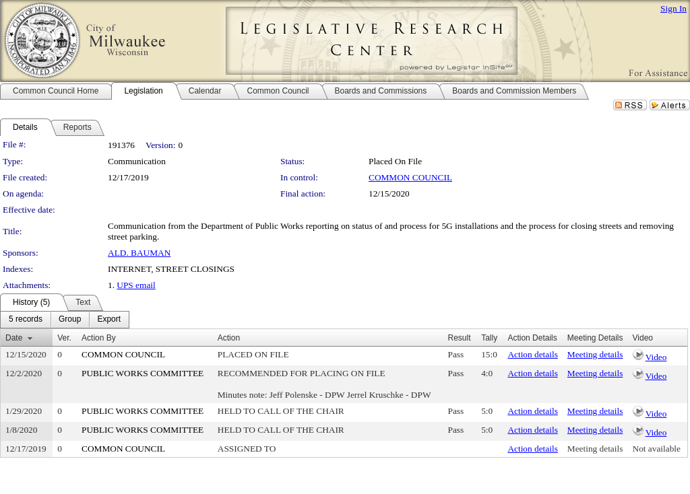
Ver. (64, 338)
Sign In (673, 8)
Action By (99, 338)
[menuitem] (26, 320)
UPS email (136, 285)
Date (13, 338)
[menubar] (64, 319)
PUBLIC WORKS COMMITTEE (142, 373)
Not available (657, 449)
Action (229, 338)
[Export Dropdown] (109, 320)
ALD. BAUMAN (139, 253)
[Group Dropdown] (70, 320)
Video (656, 357)
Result (459, 338)
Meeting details (595, 354)
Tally (489, 338)
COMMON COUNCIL (410, 177)
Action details (532, 354)
